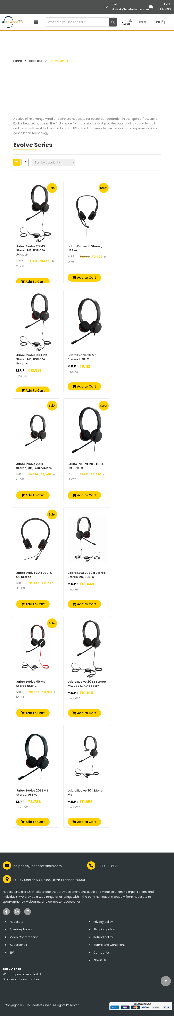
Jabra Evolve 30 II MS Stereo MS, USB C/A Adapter (31, 359)
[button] (35, 22)
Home (17, 61)
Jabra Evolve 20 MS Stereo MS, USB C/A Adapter (30, 250)
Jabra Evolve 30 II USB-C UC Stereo (34, 575)
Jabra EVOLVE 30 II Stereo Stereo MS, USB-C (87, 575)
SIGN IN (141, 22)
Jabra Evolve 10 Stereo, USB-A (85, 248)
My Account (127, 22)
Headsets (35, 61)
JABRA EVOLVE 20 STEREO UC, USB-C (86, 466)
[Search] (113, 22)
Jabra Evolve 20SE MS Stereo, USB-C (32, 792)
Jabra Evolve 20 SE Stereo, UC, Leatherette (34, 466)
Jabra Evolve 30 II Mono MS (85, 792)
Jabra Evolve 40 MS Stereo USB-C (30, 684)
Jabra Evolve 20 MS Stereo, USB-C (82, 357)
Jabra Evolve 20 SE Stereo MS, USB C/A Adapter (87, 684)
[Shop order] (53, 162)
